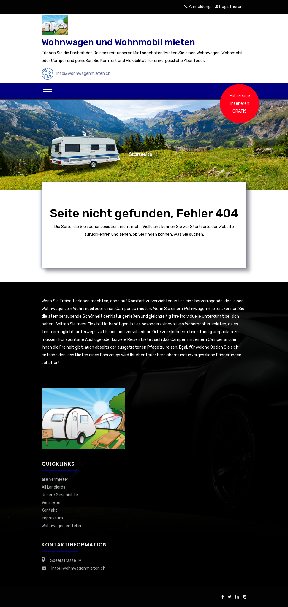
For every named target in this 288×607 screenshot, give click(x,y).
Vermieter (51, 502)
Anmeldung (197, 6)
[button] (47, 91)
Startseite (140, 154)
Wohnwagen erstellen (62, 525)
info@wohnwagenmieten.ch (83, 73)
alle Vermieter (55, 479)
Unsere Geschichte (60, 494)
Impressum (52, 518)
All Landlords (53, 487)
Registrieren (229, 6)
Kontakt (49, 510)
